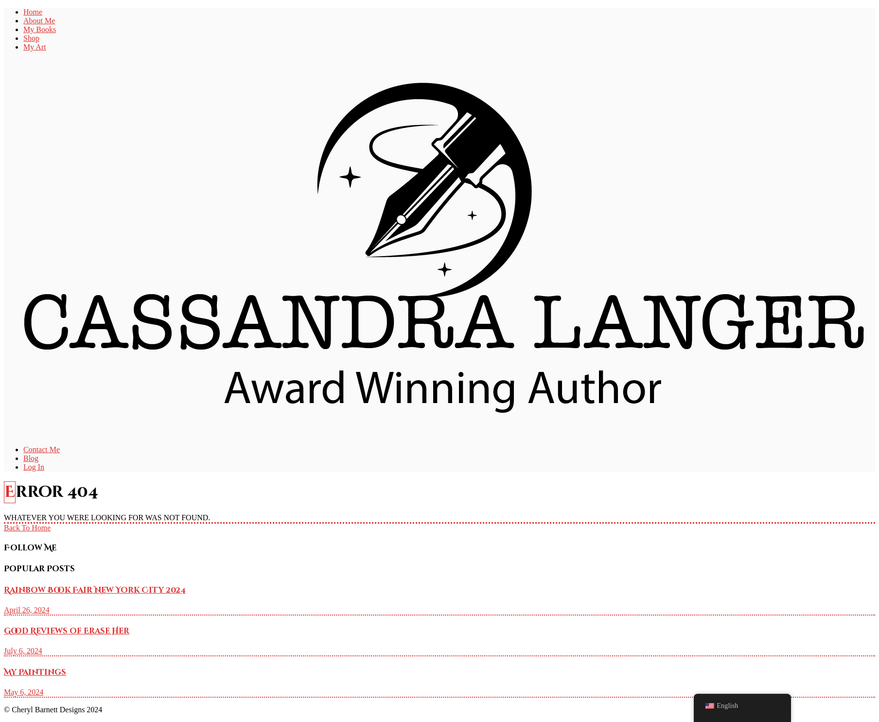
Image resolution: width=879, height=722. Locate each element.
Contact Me (41, 449)
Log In (33, 467)
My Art (34, 47)
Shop (31, 38)
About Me (39, 21)
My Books (39, 29)
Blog (30, 458)
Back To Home (27, 528)
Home (32, 12)
